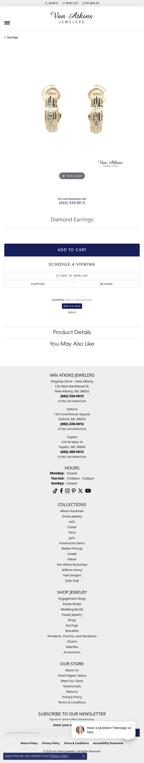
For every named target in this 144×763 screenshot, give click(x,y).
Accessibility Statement (108, 743)
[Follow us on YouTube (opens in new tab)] (88, 490)
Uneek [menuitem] (72, 554)
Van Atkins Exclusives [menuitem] (72, 564)
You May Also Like (72, 344)
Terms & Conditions (76, 743)
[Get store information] (72, 401)
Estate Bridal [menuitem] (72, 604)
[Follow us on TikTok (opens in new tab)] (55, 490)
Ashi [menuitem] (72, 522)
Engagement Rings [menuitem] (72, 599)
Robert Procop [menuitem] (71, 548)
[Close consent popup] (83, 756)
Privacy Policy (72, 697)
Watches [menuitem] (72, 647)
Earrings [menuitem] (72, 625)
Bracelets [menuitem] (72, 631)
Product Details (72, 332)
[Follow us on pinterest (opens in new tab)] (74, 490)
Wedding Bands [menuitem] (72, 609)
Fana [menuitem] (72, 532)
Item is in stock (72, 305)
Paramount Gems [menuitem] (72, 543)
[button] (51, 3)
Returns (106, 284)
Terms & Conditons (72, 702)
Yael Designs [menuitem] (72, 575)
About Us (72, 670)
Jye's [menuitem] (72, 538)
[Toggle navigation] (7, 21)
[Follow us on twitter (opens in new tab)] (80, 490)
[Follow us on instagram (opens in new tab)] (67, 490)
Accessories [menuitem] (72, 652)
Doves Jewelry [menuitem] (72, 516)
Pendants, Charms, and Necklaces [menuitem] (72, 636)
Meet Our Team (72, 681)
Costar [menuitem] (72, 527)
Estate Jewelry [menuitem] (72, 615)
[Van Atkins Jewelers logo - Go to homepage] (72, 17)
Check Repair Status (72, 675)
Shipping (38, 284)
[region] (72, 119)
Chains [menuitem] (72, 641)
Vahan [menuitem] (72, 559)
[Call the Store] (72, 396)
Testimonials (72, 686)
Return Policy (29, 743)
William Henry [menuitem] (72, 570)
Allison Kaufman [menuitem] (72, 511)
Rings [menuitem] (72, 620)
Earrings (12, 37)
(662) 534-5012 (72, 203)
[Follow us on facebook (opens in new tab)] (61, 490)
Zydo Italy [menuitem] (72, 581)
